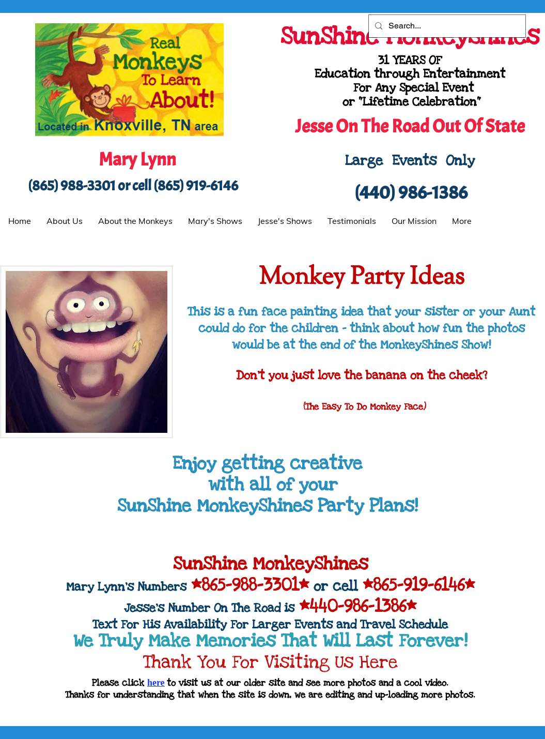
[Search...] (446, 26)
